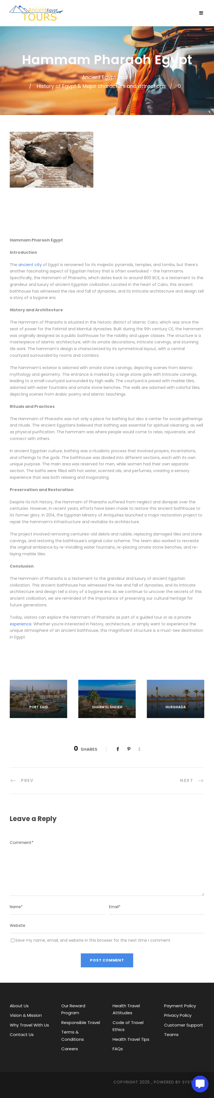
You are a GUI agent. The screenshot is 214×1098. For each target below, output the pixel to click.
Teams (171, 1034)
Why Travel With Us (29, 1025)
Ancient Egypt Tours (107, 77)
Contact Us (22, 1034)
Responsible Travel (80, 1022)
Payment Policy (180, 1006)
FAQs (118, 1049)
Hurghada (176, 707)
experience (20, 624)
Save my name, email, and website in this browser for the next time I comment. (93, 940)
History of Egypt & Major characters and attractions (101, 86)
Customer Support (183, 1025)
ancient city (30, 264)
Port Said (38, 707)
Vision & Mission (26, 1015)
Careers (69, 1049)
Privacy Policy (177, 1015)
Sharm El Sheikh (107, 707)
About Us (19, 1006)
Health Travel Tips (131, 1039)
